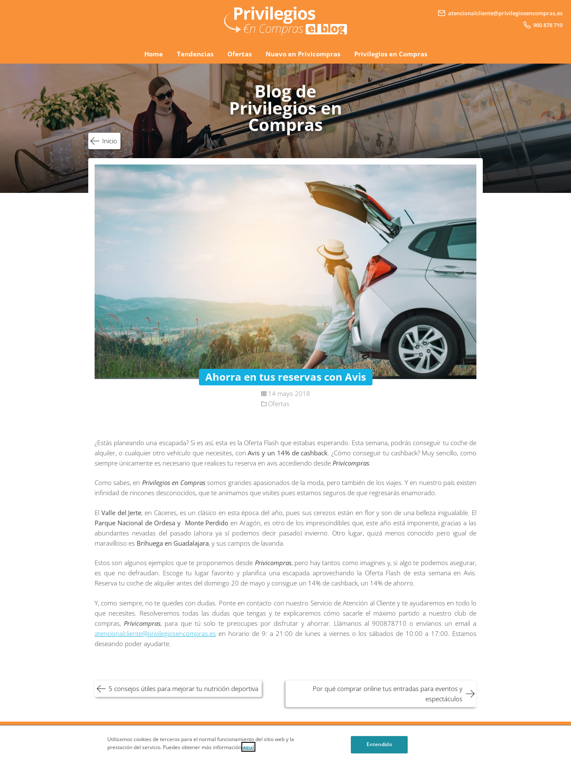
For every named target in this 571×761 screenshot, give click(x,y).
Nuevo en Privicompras (303, 54)
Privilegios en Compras (390, 54)
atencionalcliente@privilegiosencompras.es (155, 633)
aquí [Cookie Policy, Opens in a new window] (248, 753)
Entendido (379, 751)
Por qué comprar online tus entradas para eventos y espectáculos (387, 693)
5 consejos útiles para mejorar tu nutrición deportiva (183, 688)
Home (153, 54)
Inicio (109, 141)
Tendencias (195, 54)
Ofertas (239, 54)
